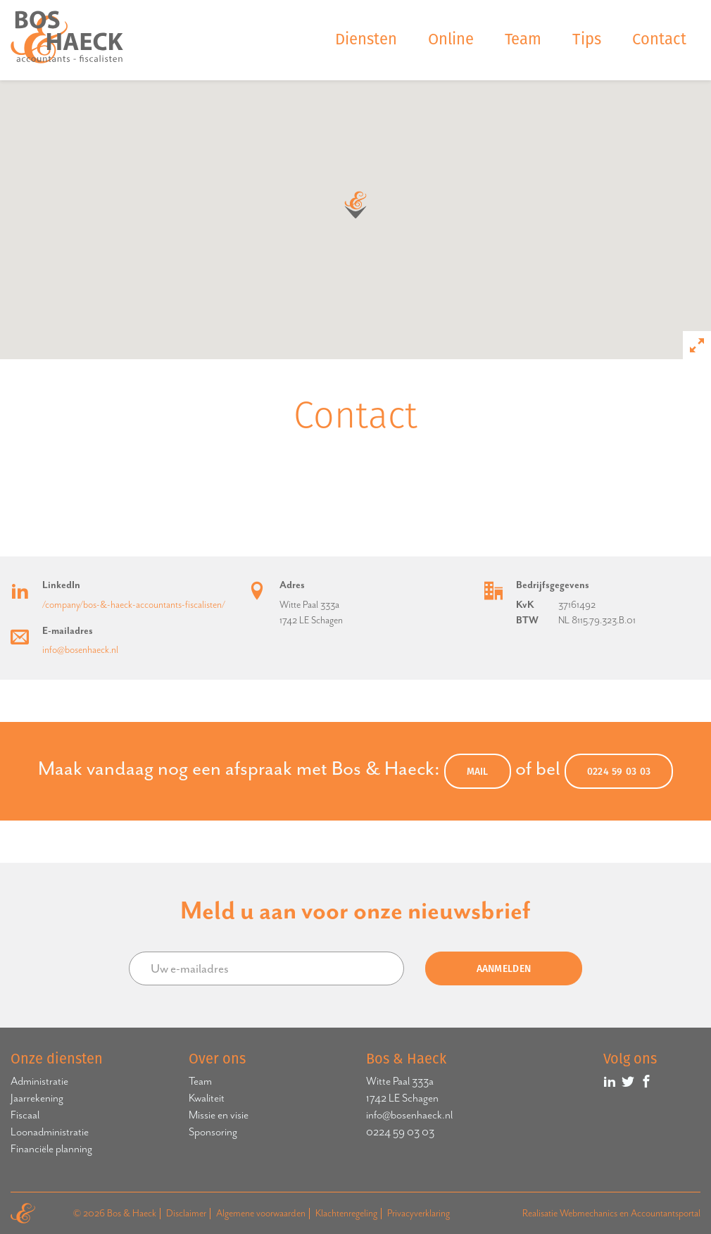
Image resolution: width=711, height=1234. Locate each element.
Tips (586, 39)
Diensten (366, 39)
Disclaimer (186, 1213)
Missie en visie (218, 1115)
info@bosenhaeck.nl (80, 650)
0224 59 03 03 (619, 771)
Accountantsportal (665, 1213)
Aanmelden (504, 968)
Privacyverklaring (418, 1213)
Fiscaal (25, 1115)
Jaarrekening (37, 1098)
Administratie (39, 1081)
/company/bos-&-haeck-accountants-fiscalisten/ (133, 605)
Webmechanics (588, 1213)
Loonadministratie (50, 1132)
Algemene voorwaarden (261, 1213)
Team (523, 39)
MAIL (478, 771)
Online (451, 39)
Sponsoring (213, 1132)
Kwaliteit (207, 1098)
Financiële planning (51, 1149)
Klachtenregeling (346, 1213)
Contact (659, 39)
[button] (355, 204)
